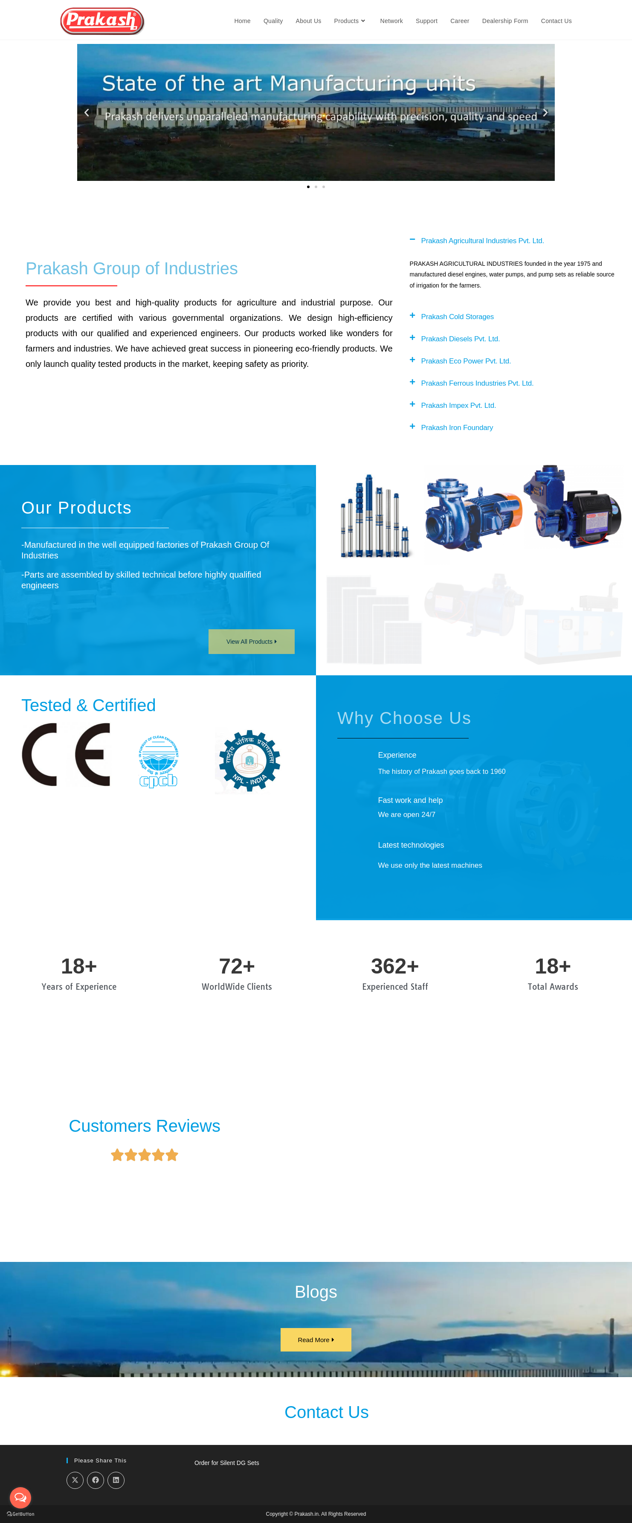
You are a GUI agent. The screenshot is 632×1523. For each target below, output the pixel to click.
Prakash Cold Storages (457, 317)
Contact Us (326, 1412)
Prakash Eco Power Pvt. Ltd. (466, 361)
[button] (105, 113)
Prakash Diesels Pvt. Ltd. (460, 339)
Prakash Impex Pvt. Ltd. (458, 405)
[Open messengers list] (20, 1497)
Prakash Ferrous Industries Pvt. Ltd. (477, 383)
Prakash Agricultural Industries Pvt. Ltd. (483, 241)
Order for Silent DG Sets (226, 1462)
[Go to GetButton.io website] (20, 1514)
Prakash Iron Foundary (457, 428)
